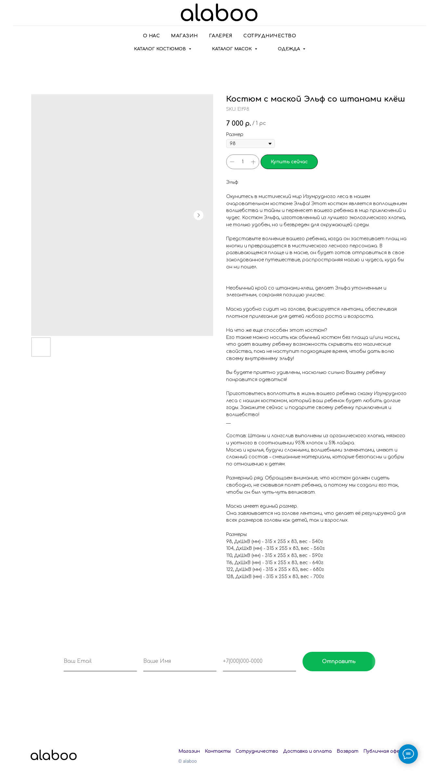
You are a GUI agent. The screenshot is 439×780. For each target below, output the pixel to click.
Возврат (347, 751)
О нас (151, 35)
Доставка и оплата (307, 751)
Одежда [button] (289, 49)
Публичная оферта (386, 751)
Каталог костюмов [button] (160, 49)
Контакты (218, 751)
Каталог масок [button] (232, 49)
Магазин (184, 35)
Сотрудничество (269, 35)
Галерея (221, 35)
